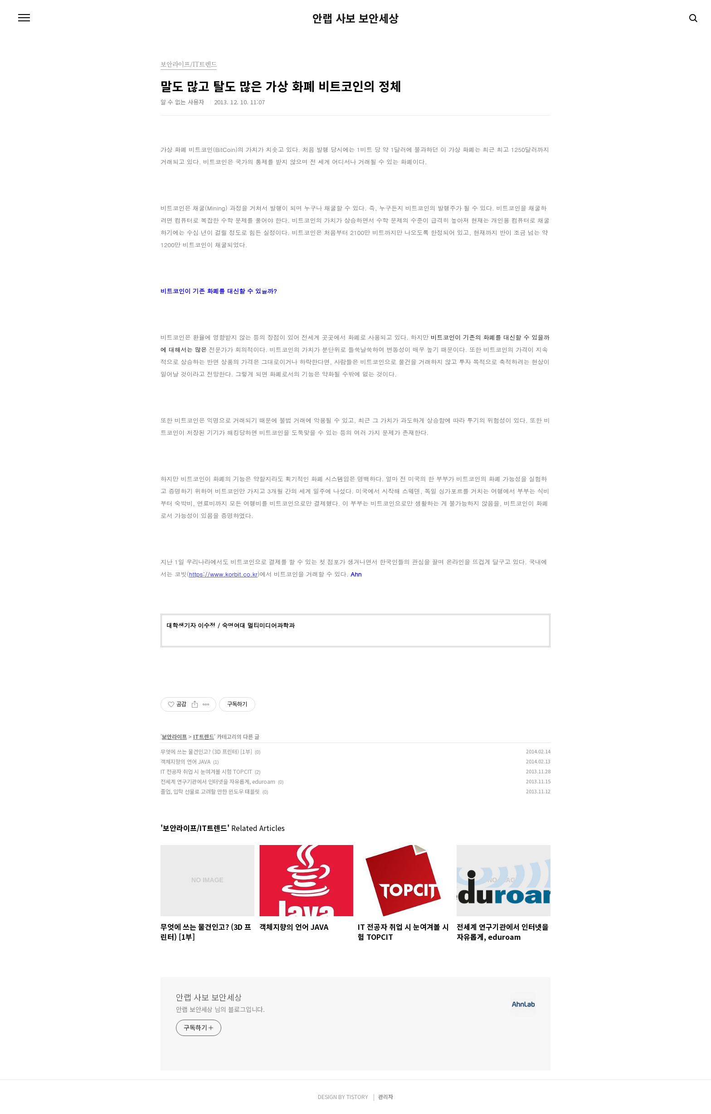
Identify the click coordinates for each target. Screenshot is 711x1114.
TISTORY (357, 1096)
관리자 (385, 1096)
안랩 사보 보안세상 (355, 18)
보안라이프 (174, 736)
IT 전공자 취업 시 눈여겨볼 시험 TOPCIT (206, 771)
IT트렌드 (203, 736)
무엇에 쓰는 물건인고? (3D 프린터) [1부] (206, 751)
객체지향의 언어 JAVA (185, 761)
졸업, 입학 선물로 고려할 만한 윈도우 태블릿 (210, 791)
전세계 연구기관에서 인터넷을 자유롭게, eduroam (218, 781)
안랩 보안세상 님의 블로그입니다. (220, 1009)
